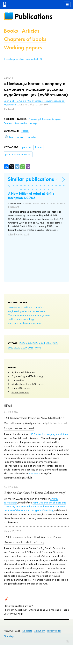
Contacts (27, 630)
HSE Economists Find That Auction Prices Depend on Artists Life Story (32, 539)
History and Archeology (25, 123)
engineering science (19, 311)
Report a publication (14, 59)
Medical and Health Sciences (27, 384)
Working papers (23, 47)
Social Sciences (20, 392)
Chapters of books (25, 39)
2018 (30, 347)
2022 (55, 343)
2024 (42, 343)
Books (11, 30)
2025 (35, 343)
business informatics (19, 307)
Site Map (9, 636)
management (42, 315)
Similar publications (31, 179)
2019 (24, 347)
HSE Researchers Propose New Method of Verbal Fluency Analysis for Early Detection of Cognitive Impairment (35, 423)
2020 (17, 347)
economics (37, 307)
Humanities (17, 380)
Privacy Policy (54, 630)
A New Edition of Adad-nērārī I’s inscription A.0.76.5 (31, 195)
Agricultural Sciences (23, 372)
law (32, 315)
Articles (30, 30)
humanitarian (39, 311)
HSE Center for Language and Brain (48, 434)
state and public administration (25, 323)
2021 (10, 347)
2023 (49, 343)
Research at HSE (34, 59)
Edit (67, 641)
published (34, 473)
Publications (33, 16)
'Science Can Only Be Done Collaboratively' (35, 492)
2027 (22, 343)
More (38, 347)
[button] (9, 186)
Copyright (39, 630)
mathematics (15, 319)
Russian (25, 130)
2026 (29, 343)
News (8, 406)
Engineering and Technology (27, 376)
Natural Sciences (20, 388)
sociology (28, 319)
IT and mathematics (19, 315)
